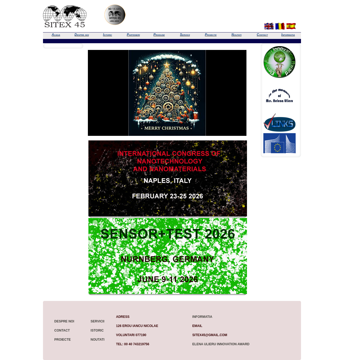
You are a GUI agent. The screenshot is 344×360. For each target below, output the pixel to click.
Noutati (236, 35)
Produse (159, 35)
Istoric (107, 35)
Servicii (185, 35)
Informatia (288, 35)
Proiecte (211, 35)
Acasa (56, 35)
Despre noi (81, 35)
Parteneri (133, 35)
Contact (262, 35)
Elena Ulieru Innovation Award (221, 344)
